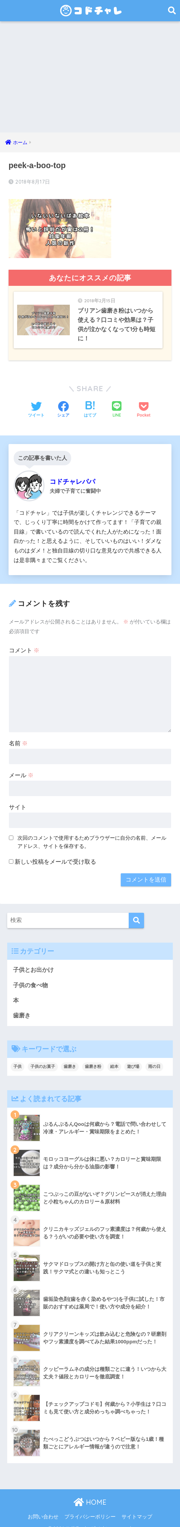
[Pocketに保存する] (143, 401)
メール (21, 767)
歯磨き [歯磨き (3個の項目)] (70, 1058)
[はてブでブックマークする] (90, 401)
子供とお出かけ (33, 961)
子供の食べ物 (30, 977)
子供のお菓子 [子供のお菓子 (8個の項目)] (42, 1058)
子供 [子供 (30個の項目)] (17, 1058)
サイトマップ (136, 1509)
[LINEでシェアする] (116, 401)
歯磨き (21, 1007)
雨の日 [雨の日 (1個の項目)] (154, 1058)
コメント (24, 642)
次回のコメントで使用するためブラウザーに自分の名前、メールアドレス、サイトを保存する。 (91, 833)
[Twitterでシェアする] (36, 401)
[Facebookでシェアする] (63, 401)
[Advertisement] (90, 81)
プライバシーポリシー (90, 1509)
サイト (17, 798)
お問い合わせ (43, 1509)
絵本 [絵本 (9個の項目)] (114, 1058)
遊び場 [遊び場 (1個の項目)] (133, 1058)
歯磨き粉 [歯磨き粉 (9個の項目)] (93, 1058)
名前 (18, 735)
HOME (90, 1494)
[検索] (136, 912)
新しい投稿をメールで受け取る (55, 853)
